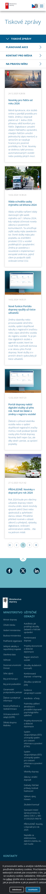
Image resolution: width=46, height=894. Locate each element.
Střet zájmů (8, 673)
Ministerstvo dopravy (11, 6)
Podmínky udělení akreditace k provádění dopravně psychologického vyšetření (33, 709)
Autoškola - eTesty (31, 698)
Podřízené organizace (12, 641)
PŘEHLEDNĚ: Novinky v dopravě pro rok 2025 (33, 827)
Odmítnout (16, 890)
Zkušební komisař (31, 804)
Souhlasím (33, 890)
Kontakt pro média (19, 55)
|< (10, 545)
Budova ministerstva (12, 635)
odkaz (9, 879)
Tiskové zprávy (21, 38)
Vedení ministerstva (11, 630)
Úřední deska (9, 625)
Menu (41, 6)
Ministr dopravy (10, 619)
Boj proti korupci (10, 678)
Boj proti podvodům (12, 684)
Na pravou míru (17, 64)
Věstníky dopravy (31, 771)
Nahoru (23, 560)
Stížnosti (7, 660)
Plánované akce (17, 47)
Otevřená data (9, 654)
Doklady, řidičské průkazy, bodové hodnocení (31, 788)
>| (36, 545)
